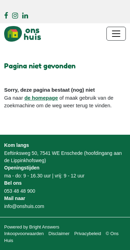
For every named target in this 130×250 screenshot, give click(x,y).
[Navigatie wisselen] (116, 34)
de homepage (41, 98)
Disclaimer (59, 233)
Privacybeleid (87, 233)
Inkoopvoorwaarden (24, 233)
